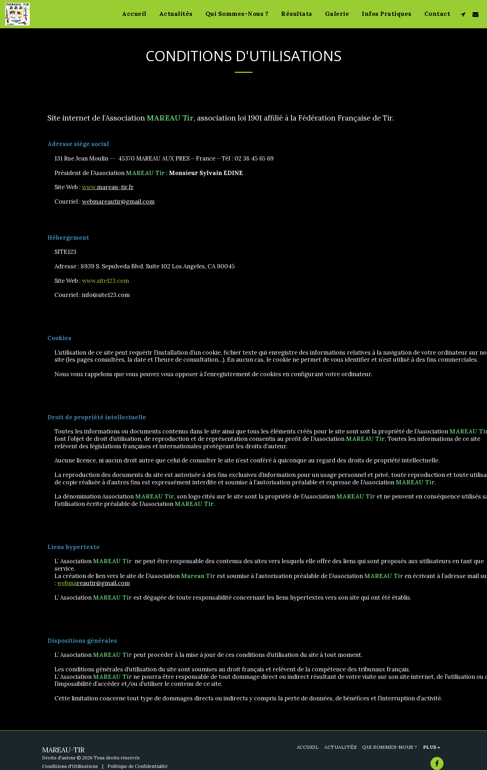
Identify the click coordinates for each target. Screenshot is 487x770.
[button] (463, 14)
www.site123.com (105, 281)
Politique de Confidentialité (138, 766)
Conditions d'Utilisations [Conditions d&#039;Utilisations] (70, 766)
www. (89, 187)
